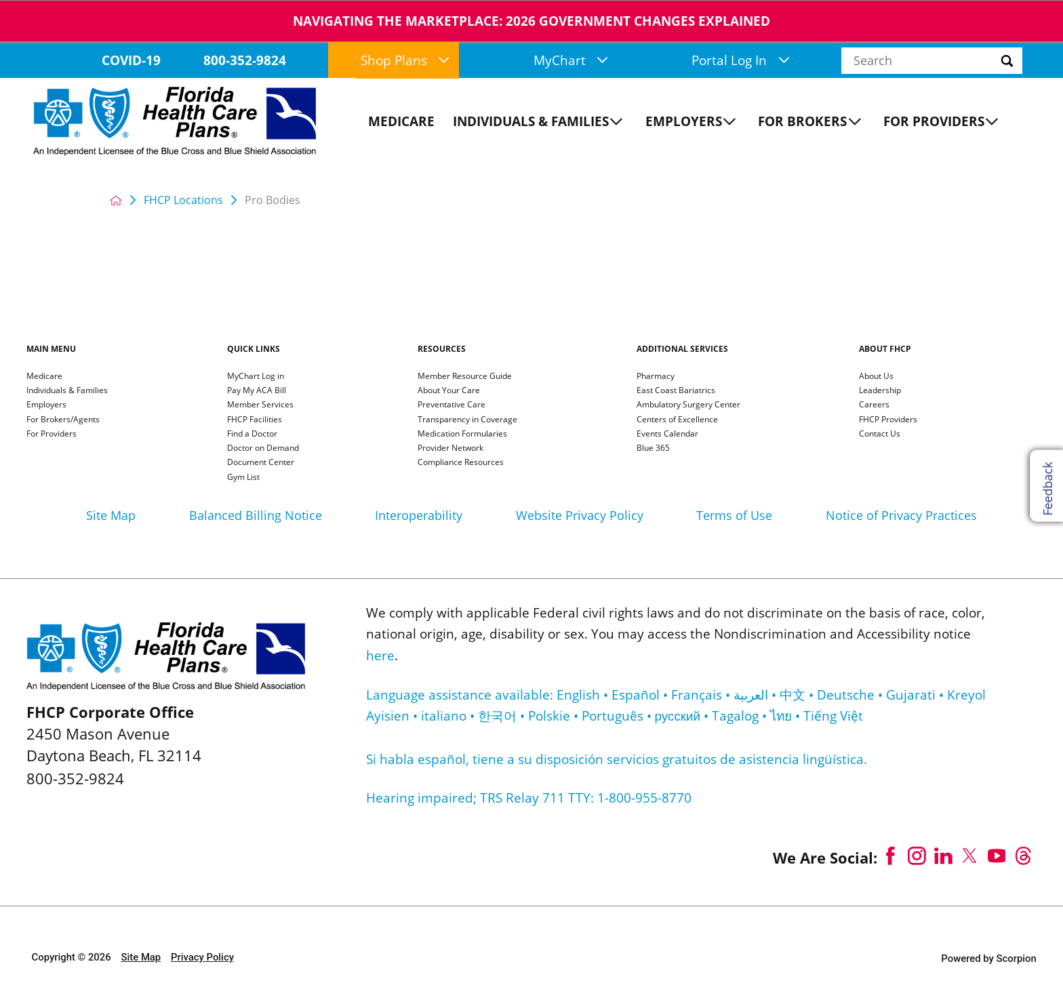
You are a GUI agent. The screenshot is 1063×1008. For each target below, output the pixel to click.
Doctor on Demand (263, 448)
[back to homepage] (116, 201)
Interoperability (418, 515)
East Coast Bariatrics (676, 391)
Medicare (44, 377)
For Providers (51, 434)
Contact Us (879, 434)
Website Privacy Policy (579, 515)
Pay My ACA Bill (256, 391)
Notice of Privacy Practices (901, 515)
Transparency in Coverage (467, 420)
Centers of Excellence (677, 420)
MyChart (570, 60)
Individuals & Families (67, 391)
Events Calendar (667, 434)
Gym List (243, 478)
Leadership (880, 391)
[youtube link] (996, 856)
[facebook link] (890, 856)
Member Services (260, 405)
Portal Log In (739, 60)
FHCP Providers (888, 420)
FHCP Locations (183, 200)
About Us (876, 377)
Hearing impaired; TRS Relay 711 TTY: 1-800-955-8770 (528, 798)
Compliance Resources (461, 463)
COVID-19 (131, 60)
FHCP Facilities (254, 420)
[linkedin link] (943, 856)
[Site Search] (1028, 61)
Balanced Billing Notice (255, 515)
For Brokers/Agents (63, 420)
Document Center (260, 463)
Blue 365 (653, 448)
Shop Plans (405, 60)
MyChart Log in (255, 377)
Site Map (111, 515)
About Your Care (449, 391)
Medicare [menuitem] (401, 121)
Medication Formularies (462, 434)
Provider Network (450, 448)
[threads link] (1023, 856)
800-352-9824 (244, 60)
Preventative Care (451, 405)
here (380, 655)
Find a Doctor (252, 434)
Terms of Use (734, 515)
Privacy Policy (202, 957)
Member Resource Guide (465, 377)
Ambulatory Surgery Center (688, 405)
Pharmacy (656, 377)
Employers (46, 405)
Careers (874, 405)
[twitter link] (970, 856)
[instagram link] (917, 856)
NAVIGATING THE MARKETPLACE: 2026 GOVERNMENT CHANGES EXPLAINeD (531, 21)
